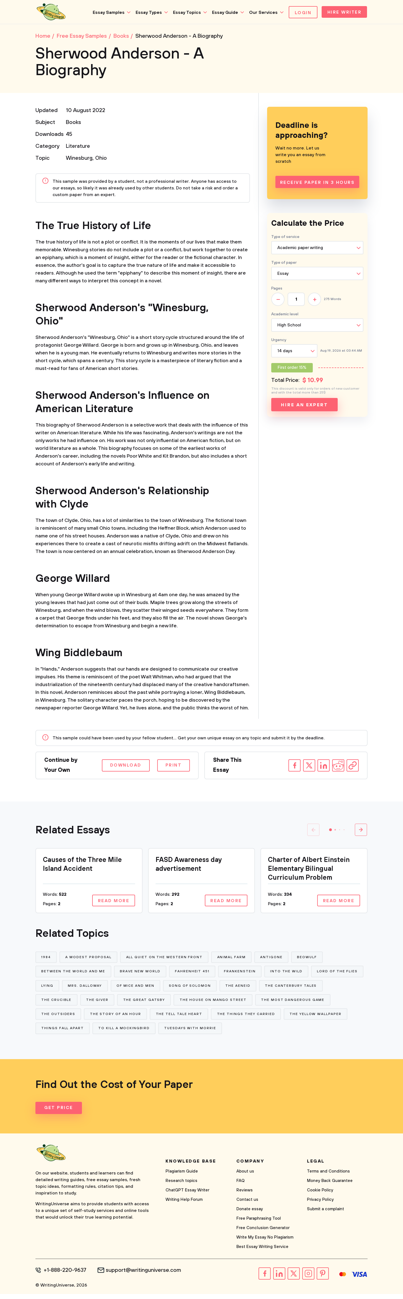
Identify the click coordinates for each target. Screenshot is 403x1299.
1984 (46, 959)
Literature (78, 147)
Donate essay (249, 1214)
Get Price (59, 1113)
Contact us (247, 1205)
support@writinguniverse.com (145, 1275)
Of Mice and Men (192, 988)
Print (172, 766)
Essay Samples (106, 12)
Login (301, 13)
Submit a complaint (325, 1214)
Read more (113, 902)
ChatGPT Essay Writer (187, 1195)
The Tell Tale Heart (258, 1018)
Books (73, 123)
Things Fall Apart (129, 1033)
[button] (330, 830)
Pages (276, 289)
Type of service (285, 237)
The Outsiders (137, 1018)
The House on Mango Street (281, 1003)
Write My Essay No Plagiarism (264, 1242)
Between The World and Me (73, 973)
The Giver (164, 1003)
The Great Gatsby (212, 1003)
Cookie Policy (320, 1195)
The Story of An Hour (194, 1018)
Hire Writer (343, 13)
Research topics (181, 1186)
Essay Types (146, 12)
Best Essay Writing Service (262, 1252)
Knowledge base (191, 1166)
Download (122, 766)
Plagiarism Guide (182, 1176)
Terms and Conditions (328, 1176)
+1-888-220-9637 (66, 1275)
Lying (103, 988)
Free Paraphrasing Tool (258, 1224)
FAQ (240, 1186)
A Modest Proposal (89, 959)
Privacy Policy (320, 1205)
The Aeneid (295, 988)
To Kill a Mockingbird (191, 1033)
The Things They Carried (326, 1018)
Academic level (284, 315)
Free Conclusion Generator (263, 1233)
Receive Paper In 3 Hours (317, 184)
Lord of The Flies (62, 988)
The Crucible (123, 1003)
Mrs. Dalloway (141, 988)
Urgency (278, 341)
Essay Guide (223, 12)
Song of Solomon (247, 988)
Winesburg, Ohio (87, 159)
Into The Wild (288, 973)
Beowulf (309, 959)
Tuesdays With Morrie (258, 1033)
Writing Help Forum (184, 1205)
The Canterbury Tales (67, 1003)
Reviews (244, 1195)
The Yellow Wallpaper (67, 1033)
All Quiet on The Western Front (165, 959)
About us (245, 1176)
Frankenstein (241, 973)
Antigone (273, 959)
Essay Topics (185, 12)
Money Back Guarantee (330, 1186)
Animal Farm (233, 959)
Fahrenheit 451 (193, 973)
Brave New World (140, 973)
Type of (284, 263)
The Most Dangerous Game (73, 1018)
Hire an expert (304, 406)
